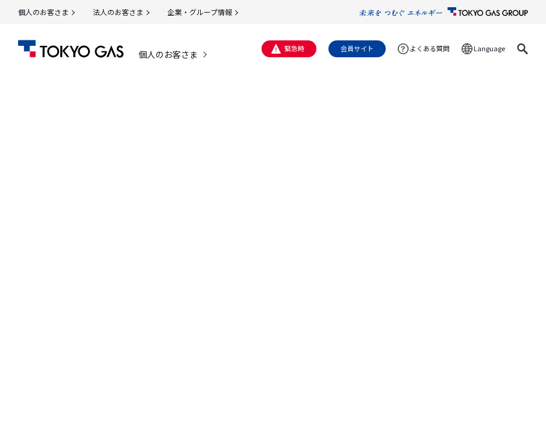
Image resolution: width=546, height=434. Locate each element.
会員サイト (357, 48)
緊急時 (294, 48)
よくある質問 (430, 48)
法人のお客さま (118, 12)
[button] (522, 48)
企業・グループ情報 (200, 12)
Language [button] (489, 48)
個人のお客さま (43, 12)
